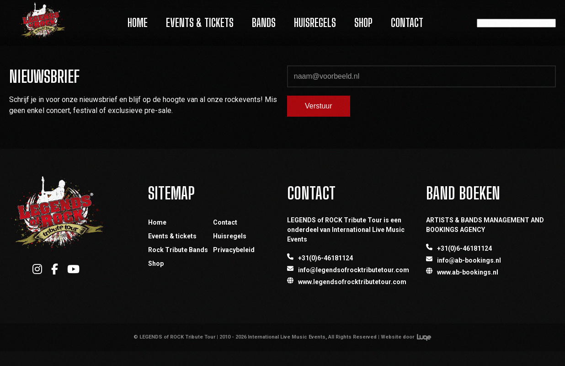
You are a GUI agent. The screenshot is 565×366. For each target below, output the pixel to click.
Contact (407, 22)
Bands (264, 22)
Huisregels (315, 22)
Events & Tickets (200, 22)
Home (138, 22)
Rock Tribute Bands (178, 249)
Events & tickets (172, 236)
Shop (363, 22)
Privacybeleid (234, 249)
